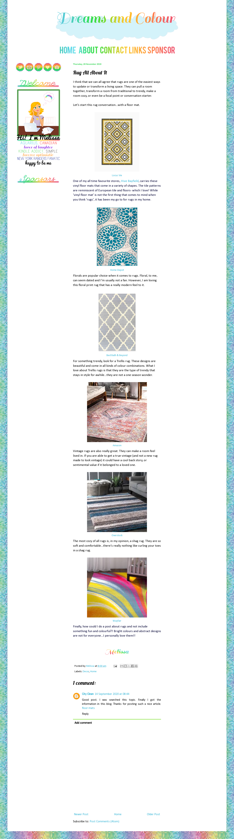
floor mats (88, 708)
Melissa (90, 666)
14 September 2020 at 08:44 (112, 694)
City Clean (88, 694)
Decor (86, 671)
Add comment (83, 722)
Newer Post (81, 814)
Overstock (117, 535)
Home (93, 671)
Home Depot (117, 270)
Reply (85, 714)
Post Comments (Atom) (104, 821)
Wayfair (117, 621)
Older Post (153, 814)
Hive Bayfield (130, 181)
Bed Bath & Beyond (117, 355)
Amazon (117, 445)
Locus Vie (117, 175)
